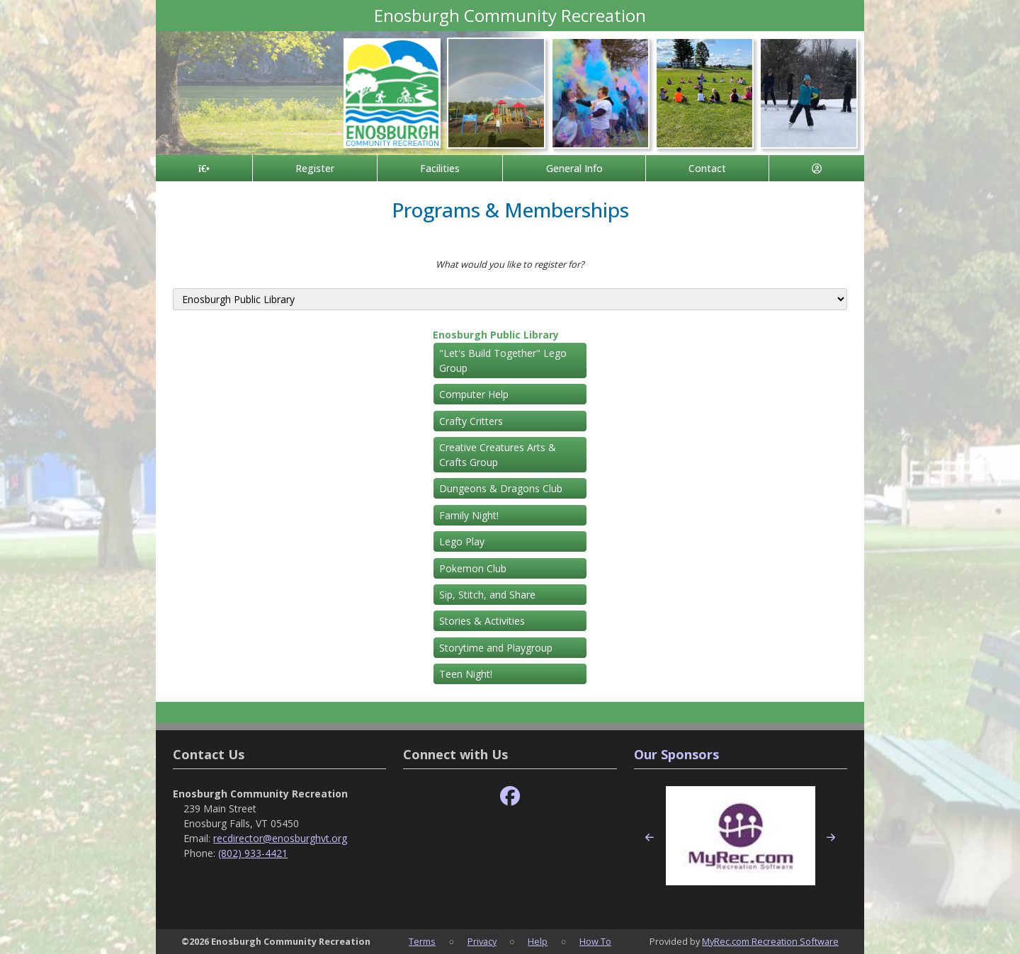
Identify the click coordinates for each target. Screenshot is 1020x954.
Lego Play (461, 541)
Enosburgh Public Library (496, 334)
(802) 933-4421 (253, 853)
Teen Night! (465, 674)
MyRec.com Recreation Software (770, 941)
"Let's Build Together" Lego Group (503, 360)
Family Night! (469, 515)
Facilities (440, 168)
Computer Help (474, 394)
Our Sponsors (676, 754)
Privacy (482, 941)
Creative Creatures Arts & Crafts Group (497, 455)
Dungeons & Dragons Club (500, 488)
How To (595, 941)
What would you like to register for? (510, 264)
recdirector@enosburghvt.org (280, 838)
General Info (574, 168)
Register (314, 168)
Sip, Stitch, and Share (487, 594)
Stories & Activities (482, 621)
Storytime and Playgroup (495, 647)
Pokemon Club (472, 568)
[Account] (816, 168)
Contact (707, 168)
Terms (422, 941)
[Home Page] (204, 168)
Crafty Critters (471, 421)
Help (538, 941)
